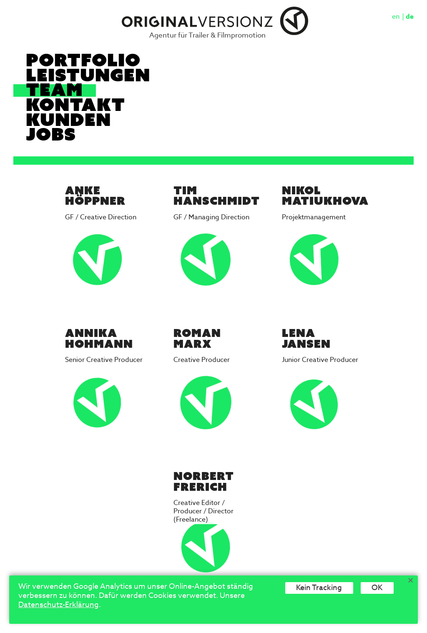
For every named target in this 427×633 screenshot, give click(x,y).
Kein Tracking (319, 588)
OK (377, 588)
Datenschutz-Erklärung (58, 605)
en (395, 17)
